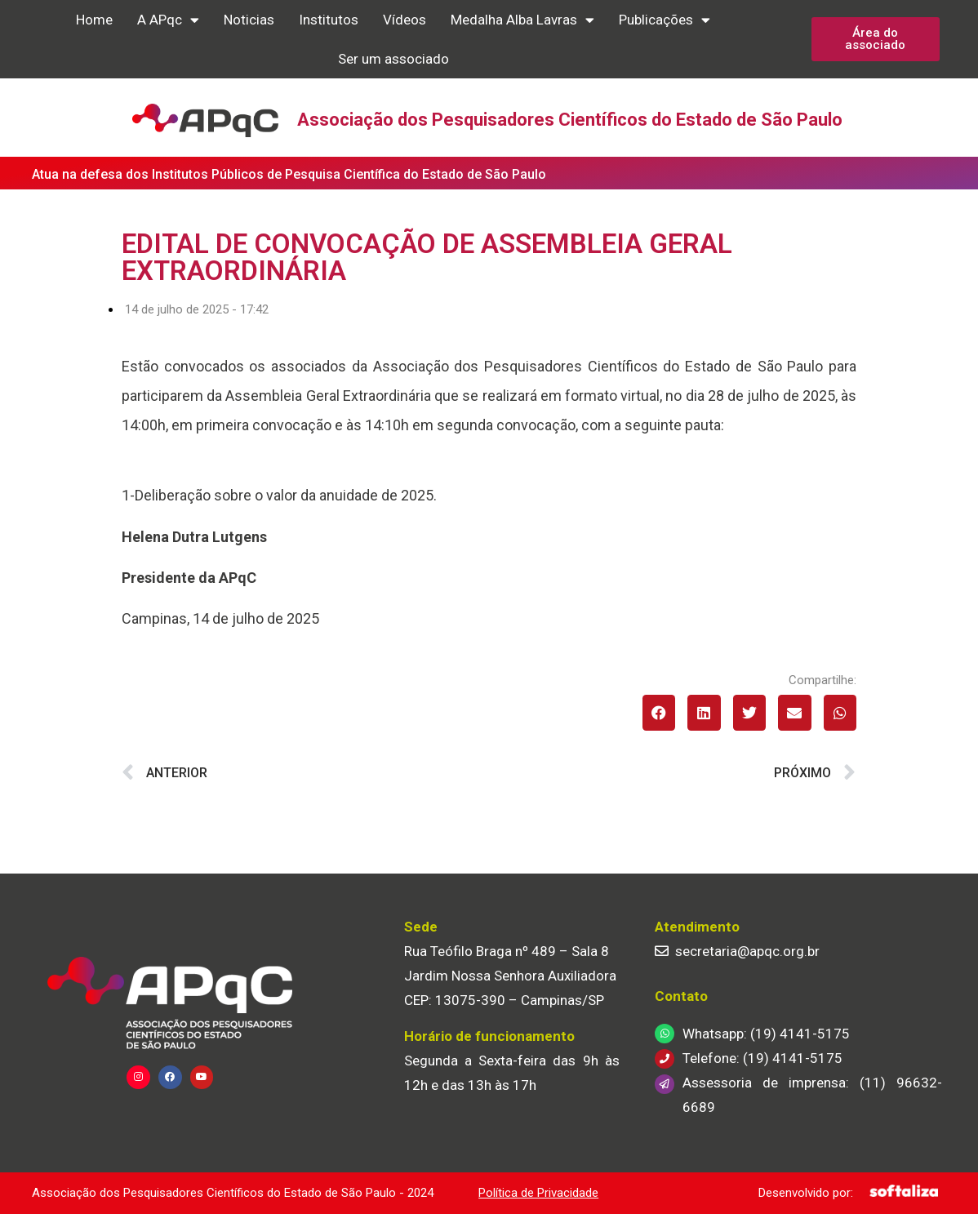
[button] (659, 712)
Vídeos (404, 19)
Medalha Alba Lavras (522, 20)
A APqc (168, 20)
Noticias (249, 19)
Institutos (328, 19)
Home (94, 19)
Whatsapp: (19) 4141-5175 (766, 1033)
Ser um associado (393, 59)
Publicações (664, 20)
